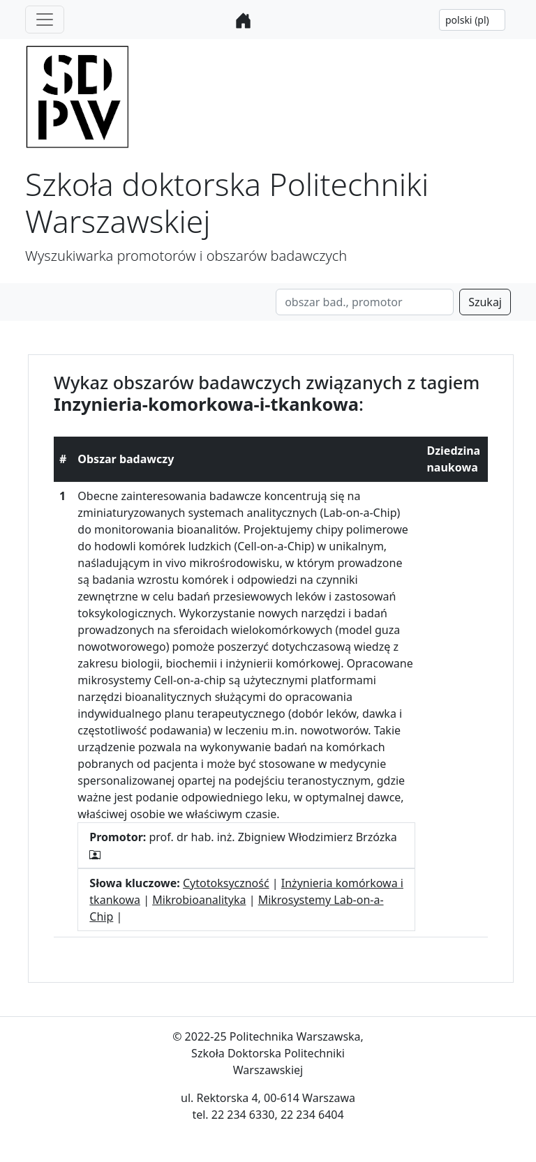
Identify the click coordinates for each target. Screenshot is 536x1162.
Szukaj (485, 302)
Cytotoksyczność (226, 883)
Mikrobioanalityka (199, 899)
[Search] (365, 302)
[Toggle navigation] (44, 19)
